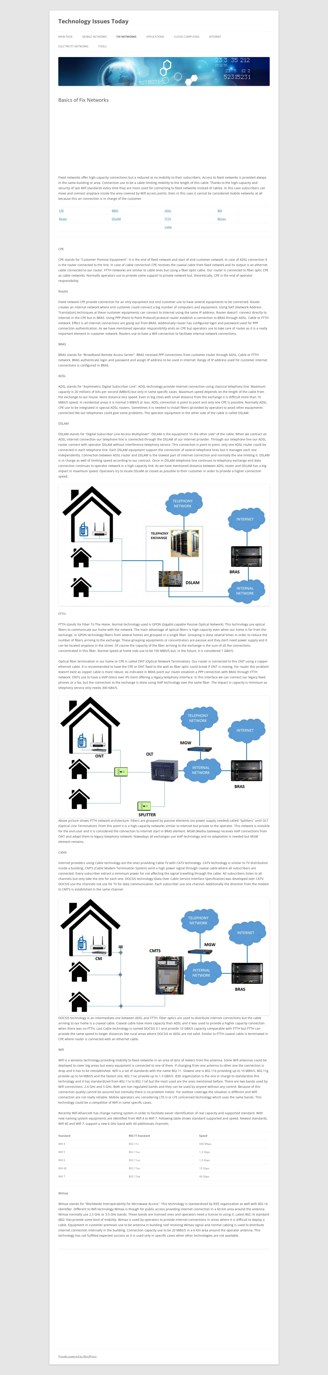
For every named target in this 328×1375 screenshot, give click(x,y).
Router (63, 219)
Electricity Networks (73, 46)
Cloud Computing (186, 37)
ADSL (167, 211)
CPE (61, 211)
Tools (102, 46)
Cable (168, 227)
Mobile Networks (94, 37)
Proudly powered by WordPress (77, 1356)
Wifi (219, 211)
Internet (215, 37)
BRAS (115, 211)
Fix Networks (126, 37)
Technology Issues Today (93, 21)
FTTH (168, 219)
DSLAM (116, 219)
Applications (155, 37)
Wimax (221, 219)
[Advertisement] (164, 139)
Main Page (65, 37)
